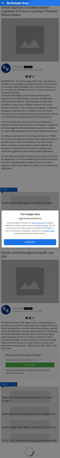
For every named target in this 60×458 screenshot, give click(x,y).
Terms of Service (37, 223)
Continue (30, 242)
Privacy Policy (42, 225)
